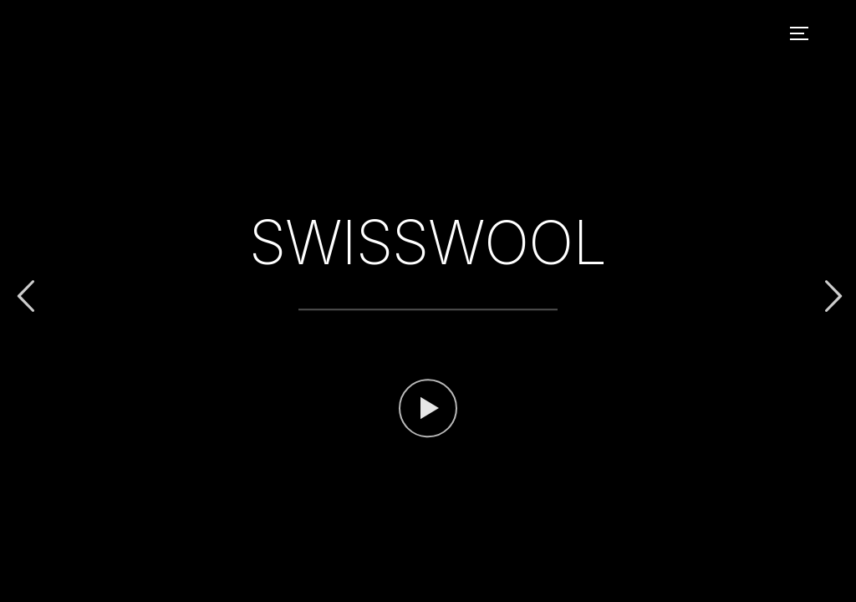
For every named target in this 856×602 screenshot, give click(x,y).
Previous (25, 296)
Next (831, 296)
